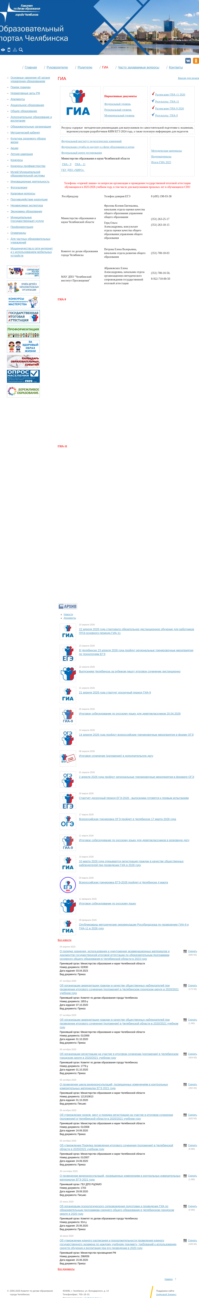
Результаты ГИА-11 (167, 101)
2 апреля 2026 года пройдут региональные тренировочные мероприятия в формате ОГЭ (136, 776)
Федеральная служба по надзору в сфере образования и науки (97, 147)
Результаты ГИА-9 (166, 115)
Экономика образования (26, 211)
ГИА (105, 67)
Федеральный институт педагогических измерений (91, 141)
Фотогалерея (19, 187)
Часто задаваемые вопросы (138, 67)
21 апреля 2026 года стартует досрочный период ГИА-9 (115, 692)
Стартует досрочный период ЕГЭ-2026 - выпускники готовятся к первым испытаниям (134, 798)
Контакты (176, 67)
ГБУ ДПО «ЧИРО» (73, 170)
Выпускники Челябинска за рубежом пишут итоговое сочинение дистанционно (129, 671)
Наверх (169, 1279)
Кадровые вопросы (23, 193)
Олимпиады (18, 232)
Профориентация (22, 227)
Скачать (192, 951)
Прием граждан (21, 87)
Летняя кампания (22, 154)
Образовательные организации (31, 126)
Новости (68, 614)
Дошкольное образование (27, 105)
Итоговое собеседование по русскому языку (107, 903)
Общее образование (24, 111)
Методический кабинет (25, 132)
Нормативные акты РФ (25, 93)
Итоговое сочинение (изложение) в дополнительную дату (116, 755)
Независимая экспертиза (27, 205)
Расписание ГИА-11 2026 (170, 94)
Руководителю (57, 67)
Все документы (66, 1269)
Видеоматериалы (161, 156)
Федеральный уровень (117, 104)
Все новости (64, 940)
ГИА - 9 (66, 164)
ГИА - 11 (80, 164)
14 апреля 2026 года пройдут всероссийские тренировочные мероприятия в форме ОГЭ (136, 734)
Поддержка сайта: (165, 1291)
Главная (31, 67)
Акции (14, 148)
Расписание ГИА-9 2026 (169, 108)
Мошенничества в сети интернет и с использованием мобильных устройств (32, 252)
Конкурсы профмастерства (28, 166)
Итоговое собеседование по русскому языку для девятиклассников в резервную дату (134, 840)
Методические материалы (166, 150)
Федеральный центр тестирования (81, 152)
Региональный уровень (118, 109)
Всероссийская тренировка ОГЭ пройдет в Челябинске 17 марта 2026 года (127, 819)
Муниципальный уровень (119, 115)
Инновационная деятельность (30, 181)
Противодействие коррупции (29, 199)
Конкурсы (17, 160)
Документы (70, 618)
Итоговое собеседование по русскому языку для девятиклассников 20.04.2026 (130, 713)
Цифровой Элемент (166, 1294)
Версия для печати (188, 78)
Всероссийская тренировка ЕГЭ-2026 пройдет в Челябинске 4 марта (123, 882)
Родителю (85, 67)
